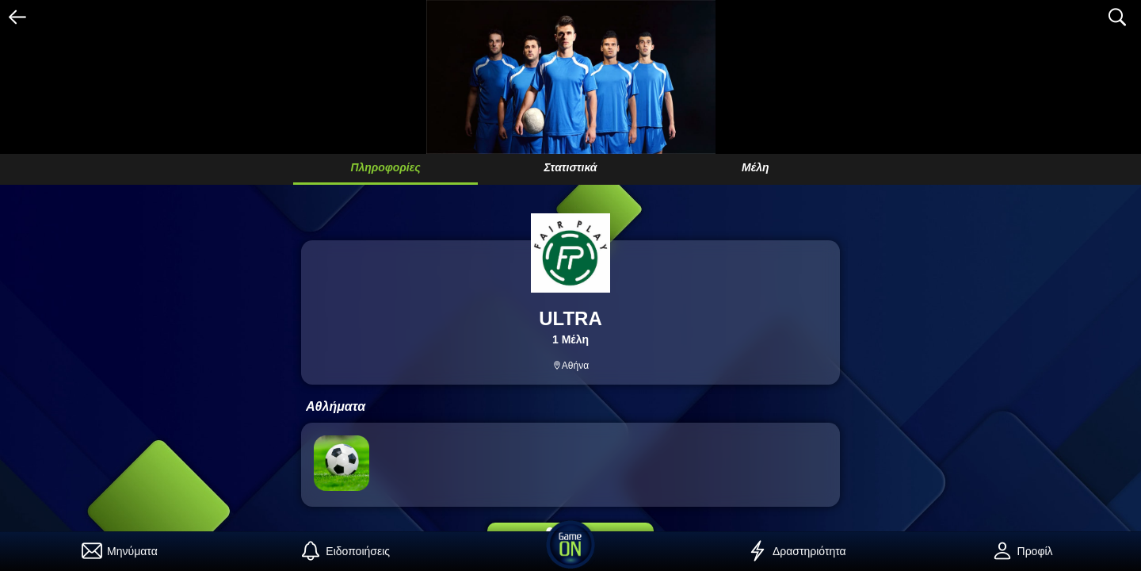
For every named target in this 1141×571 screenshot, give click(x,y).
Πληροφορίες (385, 167)
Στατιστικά (570, 167)
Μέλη (755, 167)
